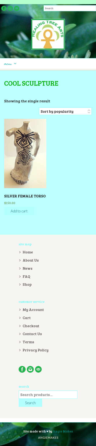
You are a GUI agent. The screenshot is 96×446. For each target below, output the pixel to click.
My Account (33, 309)
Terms (28, 341)
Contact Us (32, 333)
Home (28, 251)
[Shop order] (65, 111)
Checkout (31, 325)
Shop (27, 284)
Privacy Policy (35, 349)
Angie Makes (63, 431)
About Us (31, 260)
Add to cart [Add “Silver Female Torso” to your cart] (19, 211)
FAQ (26, 276)
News (27, 268)
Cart (27, 317)
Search (30, 403)
